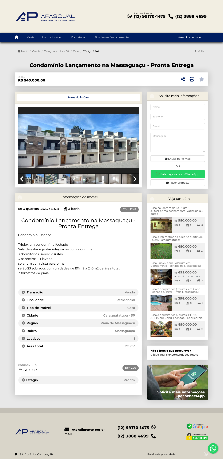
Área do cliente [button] (188, 37)
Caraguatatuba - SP (57, 51)
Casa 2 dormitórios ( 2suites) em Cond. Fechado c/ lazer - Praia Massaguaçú (176, 290)
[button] (27, 140)
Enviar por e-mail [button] (178, 158)
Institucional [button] (50, 37)
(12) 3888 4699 (191, 16)
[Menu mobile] (16, 37)
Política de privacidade (161, 454)
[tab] (30, 97)
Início (22, 51)
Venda (36, 51)
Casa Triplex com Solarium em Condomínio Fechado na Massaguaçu (176, 264)
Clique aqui (158, 354)
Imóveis (29, 37)
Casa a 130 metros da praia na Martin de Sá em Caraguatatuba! (177, 238)
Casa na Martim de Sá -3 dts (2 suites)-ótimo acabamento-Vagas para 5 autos (177, 210)
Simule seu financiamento (112, 37)
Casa (76, 51)
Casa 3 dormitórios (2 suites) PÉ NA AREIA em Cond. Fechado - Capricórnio (177, 316)
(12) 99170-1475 (150, 16)
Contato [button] (76, 37)
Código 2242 (91, 51)
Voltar (200, 51)
